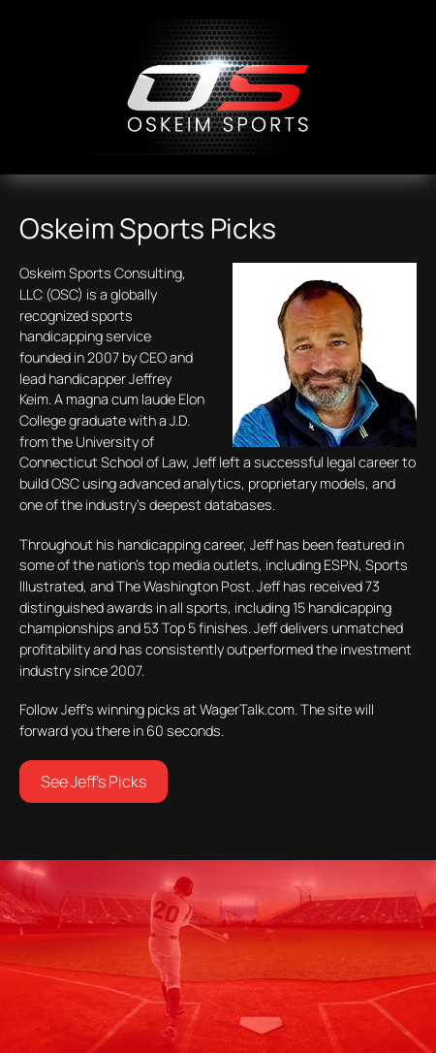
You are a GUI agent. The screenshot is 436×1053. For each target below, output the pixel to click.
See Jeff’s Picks (93, 781)
